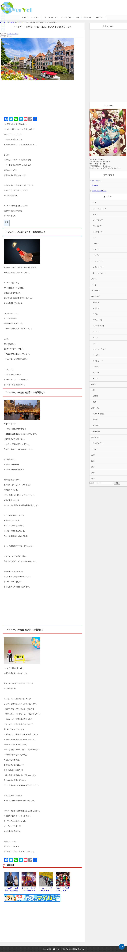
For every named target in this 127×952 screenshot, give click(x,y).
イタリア (96, 308)
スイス (95, 314)
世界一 (93, 384)
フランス (96, 367)
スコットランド (99, 326)
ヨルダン (96, 255)
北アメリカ (87, 17)
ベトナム (96, 249)
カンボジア (97, 226)
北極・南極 (95, 431)
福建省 (95, 396)
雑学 (93, 473)
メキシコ (96, 425)
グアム (93, 279)
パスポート (95, 291)
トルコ (95, 337)
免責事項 (95, 185)
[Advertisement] (42, 98)
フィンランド (98, 361)
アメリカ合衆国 (99, 414)
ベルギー (9, 33)
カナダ (95, 420)
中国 (77, 17)
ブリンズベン (98, 267)
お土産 (93, 202)
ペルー (95, 449)
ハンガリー (97, 355)
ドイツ (95, 343)
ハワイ (93, 285)
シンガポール (98, 232)
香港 (94, 402)
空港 (93, 461)
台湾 (93, 455)
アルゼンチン (98, 443)
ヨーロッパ (34, 17)
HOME (24, 17)
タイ (94, 238)
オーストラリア (66, 17)
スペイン (96, 332)
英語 (93, 467)
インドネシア (98, 220)
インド (95, 214)
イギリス (96, 302)
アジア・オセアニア (49, 17)
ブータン (96, 243)
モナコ (95, 378)
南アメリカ (100, 17)
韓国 (93, 478)
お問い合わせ (96, 180)
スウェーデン (98, 320)
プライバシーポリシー (99, 191)
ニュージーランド (99, 349)
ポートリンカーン (99, 273)
